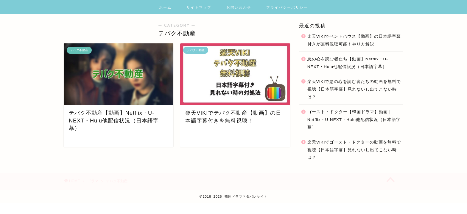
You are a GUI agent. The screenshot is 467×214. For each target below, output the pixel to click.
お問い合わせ (238, 7)
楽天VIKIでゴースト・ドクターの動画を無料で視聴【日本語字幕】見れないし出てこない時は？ (354, 150)
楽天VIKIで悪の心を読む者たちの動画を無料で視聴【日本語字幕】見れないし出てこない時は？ (354, 89)
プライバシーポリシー (287, 7)
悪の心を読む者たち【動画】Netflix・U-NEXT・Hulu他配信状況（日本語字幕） (347, 63)
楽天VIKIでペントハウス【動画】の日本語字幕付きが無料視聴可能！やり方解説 (354, 40)
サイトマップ (198, 7)
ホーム (165, 7)
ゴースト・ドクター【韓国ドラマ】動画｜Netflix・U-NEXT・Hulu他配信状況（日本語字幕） (354, 119)
